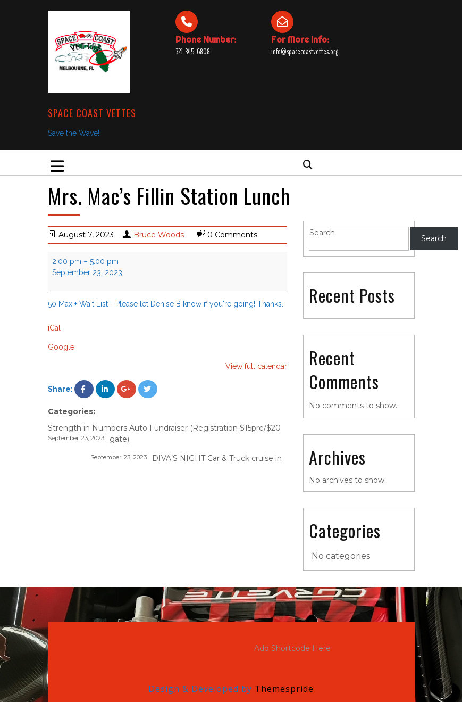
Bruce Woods (158, 234)
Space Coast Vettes (92, 113)
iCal (54, 328)
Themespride (283, 689)
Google (61, 347)
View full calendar (256, 366)
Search (322, 232)
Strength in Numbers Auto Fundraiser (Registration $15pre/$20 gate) (164, 433)
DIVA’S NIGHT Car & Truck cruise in (186, 458)
